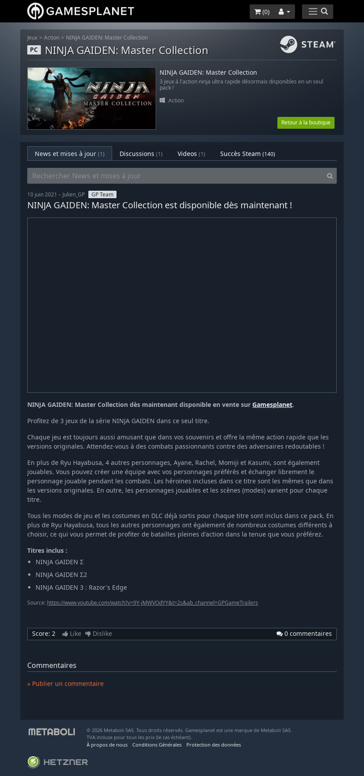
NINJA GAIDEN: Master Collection (107, 37)
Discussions (141, 153)
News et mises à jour (70, 153)
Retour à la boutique (306, 122)
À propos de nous (107, 744)
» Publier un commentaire (65, 683)
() (261, 11)
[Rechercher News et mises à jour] (175, 176)
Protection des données (213, 744)
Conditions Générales (157, 744)
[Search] (330, 176)
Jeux (32, 37)
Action (51, 37)
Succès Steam (247, 153)
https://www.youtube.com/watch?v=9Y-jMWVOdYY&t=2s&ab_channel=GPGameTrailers (152, 602)
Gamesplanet (272, 404)
